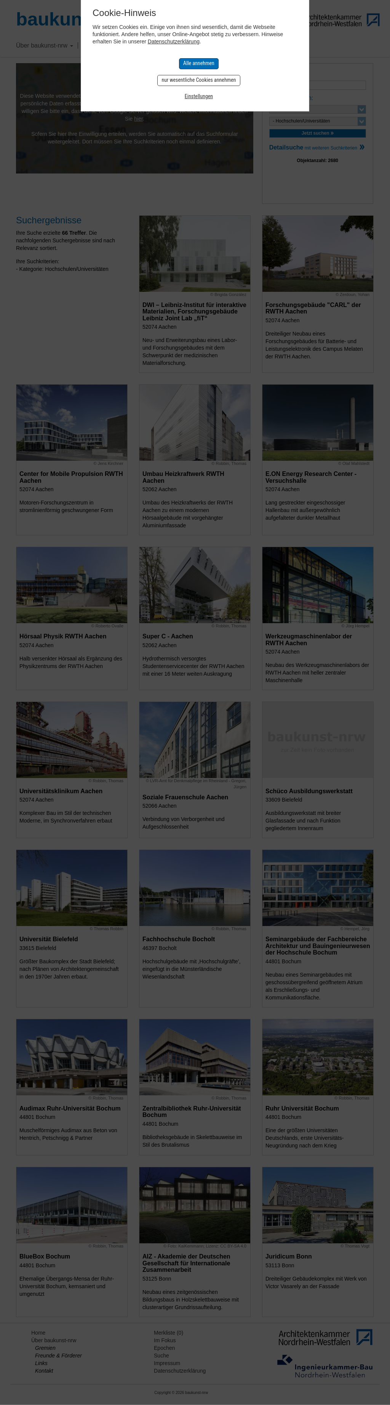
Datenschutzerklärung (174, 41)
